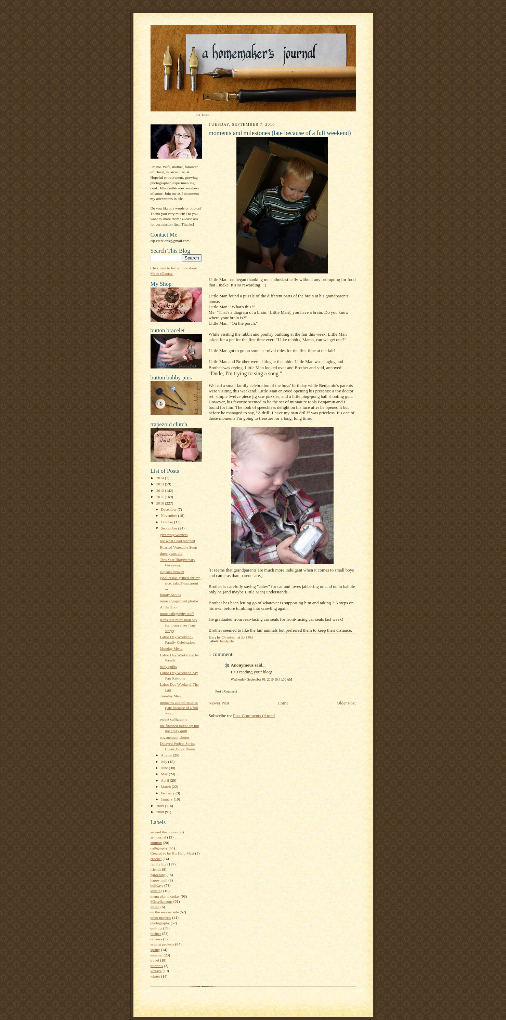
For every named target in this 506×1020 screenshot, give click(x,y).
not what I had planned (177, 541)
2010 (160, 503)
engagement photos (175, 737)
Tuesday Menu (171, 696)
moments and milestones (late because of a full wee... (179, 707)
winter (155, 976)
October (167, 522)
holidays (157, 885)
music (155, 907)
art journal (158, 837)
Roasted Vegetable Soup (178, 547)
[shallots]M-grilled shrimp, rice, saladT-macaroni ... (180, 583)
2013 (160, 484)
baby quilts (168, 667)
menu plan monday (165, 896)
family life (159, 864)
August (167, 755)
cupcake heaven (172, 571)
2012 (160, 490)
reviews (157, 939)
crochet (156, 859)
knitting (157, 891)
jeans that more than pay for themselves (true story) (178, 625)
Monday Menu (171, 648)
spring (155, 950)
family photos (170, 595)
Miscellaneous (162, 901)
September (169, 528)
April (165, 780)
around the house (164, 832)
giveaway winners (173, 535)
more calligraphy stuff (177, 614)
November (169, 515)
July (164, 762)
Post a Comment (226, 691)
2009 (160, 806)
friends (156, 869)
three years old (171, 553)
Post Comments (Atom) (254, 715)
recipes (156, 933)
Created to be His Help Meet (172, 853)
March (166, 786)
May (165, 774)
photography (160, 923)
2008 (160, 812)
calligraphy (159, 848)
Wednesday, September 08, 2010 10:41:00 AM (261, 679)
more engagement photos (179, 601)
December (169, 509)
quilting (157, 928)
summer (157, 955)
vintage (156, 971)
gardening (158, 875)
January (167, 799)
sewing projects (162, 944)
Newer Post (219, 703)
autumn (156, 843)
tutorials (157, 966)
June (165, 768)
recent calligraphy (173, 719)
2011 (160, 497)
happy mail (159, 880)
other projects (161, 917)
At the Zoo (168, 607)
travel (155, 960)
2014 (160, 478)
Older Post (346, 703)
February (168, 793)
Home (282, 703)
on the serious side (165, 912)
